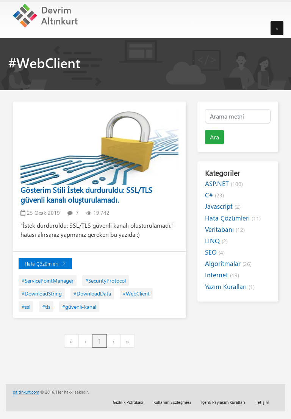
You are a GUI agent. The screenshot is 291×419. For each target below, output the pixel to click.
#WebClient (136, 293)
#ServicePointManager (48, 280)
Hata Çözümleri (45, 263)
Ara (214, 137)
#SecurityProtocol (105, 280)
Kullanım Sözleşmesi (172, 402)
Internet (222, 275)
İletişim (262, 402)
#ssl (26, 306)
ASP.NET (224, 183)
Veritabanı (225, 229)
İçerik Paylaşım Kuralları (223, 402)
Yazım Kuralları (230, 286)
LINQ (216, 241)
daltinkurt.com (26, 392)
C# (214, 195)
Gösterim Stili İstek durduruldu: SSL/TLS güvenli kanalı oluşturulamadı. (86, 194)
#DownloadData (92, 293)
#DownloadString (42, 293)
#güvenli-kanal (79, 306)
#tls (46, 306)
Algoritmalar (228, 263)
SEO (215, 252)
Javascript (223, 206)
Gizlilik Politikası (128, 402)
